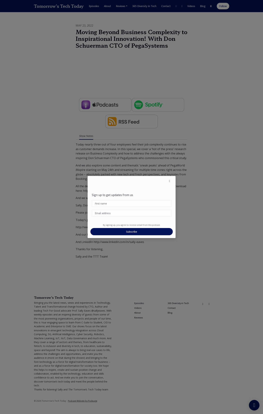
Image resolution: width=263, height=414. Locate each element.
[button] (169, 181)
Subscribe (131, 231)
